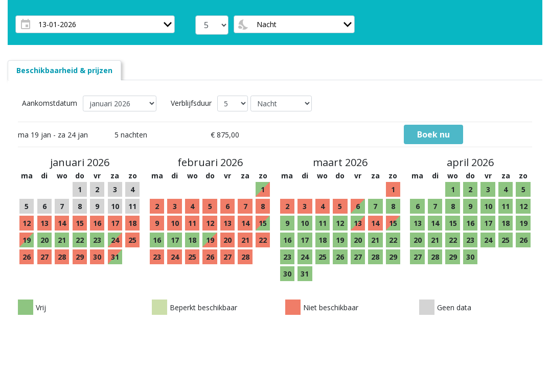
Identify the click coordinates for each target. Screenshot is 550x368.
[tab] (64, 70)
